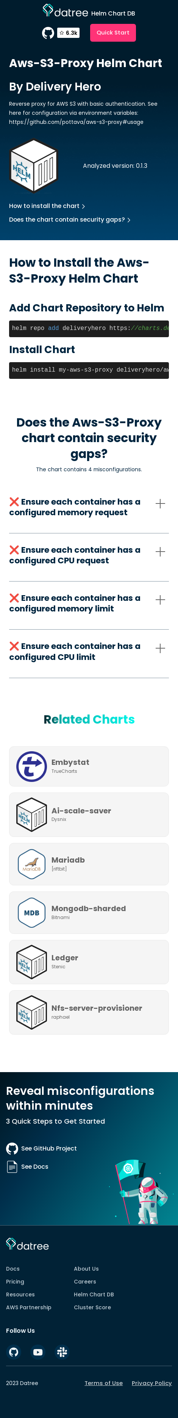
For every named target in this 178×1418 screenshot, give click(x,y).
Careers (85, 1281)
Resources (20, 1294)
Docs (13, 1269)
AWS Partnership (29, 1307)
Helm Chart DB (94, 1294)
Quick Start (113, 32)
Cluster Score (92, 1307)
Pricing (15, 1281)
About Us (86, 1269)
